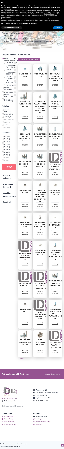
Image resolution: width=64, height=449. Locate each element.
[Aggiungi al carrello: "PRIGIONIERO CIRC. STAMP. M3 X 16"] (25, 233)
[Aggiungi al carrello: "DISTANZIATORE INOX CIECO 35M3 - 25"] (40, 173)
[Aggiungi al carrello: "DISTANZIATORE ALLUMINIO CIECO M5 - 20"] (55, 292)
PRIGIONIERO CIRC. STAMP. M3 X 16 (25, 225)
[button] (9, 59)
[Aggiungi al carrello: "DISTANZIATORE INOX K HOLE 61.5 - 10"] (55, 205)
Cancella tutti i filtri (9, 167)
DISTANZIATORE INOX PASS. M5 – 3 (55, 225)
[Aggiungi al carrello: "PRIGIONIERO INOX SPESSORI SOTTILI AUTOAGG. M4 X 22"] (55, 323)
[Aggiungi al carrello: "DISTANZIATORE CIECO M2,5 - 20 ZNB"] (25, 173)
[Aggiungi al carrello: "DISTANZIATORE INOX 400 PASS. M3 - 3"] (55, 145)
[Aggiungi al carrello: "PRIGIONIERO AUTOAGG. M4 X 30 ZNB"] (25, 117)
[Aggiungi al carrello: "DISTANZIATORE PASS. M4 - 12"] (25, 292)
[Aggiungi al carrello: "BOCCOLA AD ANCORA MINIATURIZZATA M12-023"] (25, 145)
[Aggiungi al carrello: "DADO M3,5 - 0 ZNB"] (25, 85)
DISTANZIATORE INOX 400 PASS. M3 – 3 (55, 136)
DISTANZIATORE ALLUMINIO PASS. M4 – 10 (55, 345)
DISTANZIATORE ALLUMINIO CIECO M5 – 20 (55, 283)
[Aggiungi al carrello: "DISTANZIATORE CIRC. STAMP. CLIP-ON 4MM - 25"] (25, 264)
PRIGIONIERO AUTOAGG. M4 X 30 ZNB (25, 104)
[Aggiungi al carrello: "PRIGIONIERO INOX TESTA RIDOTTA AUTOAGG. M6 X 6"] (55, 264)
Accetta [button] (58, 27)
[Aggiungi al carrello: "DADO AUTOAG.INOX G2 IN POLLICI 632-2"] (40, 323)
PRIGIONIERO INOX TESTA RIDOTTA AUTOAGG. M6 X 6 (55, 254)
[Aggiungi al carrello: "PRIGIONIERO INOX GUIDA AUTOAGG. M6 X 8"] (40, 233)
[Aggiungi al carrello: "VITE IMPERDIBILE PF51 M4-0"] (40, 351)
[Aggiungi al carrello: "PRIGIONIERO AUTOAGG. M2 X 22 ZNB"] (25, 351)
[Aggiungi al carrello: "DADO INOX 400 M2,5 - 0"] (25, 205)
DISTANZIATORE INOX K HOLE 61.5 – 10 (55, 192)
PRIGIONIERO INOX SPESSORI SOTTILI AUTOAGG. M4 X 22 (55, 313)
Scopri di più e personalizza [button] (11, 27)
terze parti (27, 10)
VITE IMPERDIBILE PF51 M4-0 (40, 342)
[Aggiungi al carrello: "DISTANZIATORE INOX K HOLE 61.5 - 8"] (40, 264)
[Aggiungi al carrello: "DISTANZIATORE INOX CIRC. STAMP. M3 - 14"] (55, 173)
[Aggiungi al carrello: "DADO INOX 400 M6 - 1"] (25, 323)
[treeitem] (9, 72)
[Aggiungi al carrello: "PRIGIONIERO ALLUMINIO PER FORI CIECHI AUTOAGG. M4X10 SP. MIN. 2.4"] (40, 205)
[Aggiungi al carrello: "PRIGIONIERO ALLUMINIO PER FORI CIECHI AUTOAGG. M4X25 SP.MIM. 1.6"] (40, 117)
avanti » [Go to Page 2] (22, 358)
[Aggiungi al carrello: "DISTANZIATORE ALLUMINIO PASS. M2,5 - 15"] (40, 292)
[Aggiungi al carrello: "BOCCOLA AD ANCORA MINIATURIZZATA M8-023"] (55, 85)
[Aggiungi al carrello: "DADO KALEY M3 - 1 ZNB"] (40, 85)
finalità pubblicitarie (49, 14)
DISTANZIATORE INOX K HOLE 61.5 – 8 (40, 252)
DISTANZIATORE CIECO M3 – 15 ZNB (40, 136)
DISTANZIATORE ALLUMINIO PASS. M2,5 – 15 (40, 286)
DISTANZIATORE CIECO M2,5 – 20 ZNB (25, 164)
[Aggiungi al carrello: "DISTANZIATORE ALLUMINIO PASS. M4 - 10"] (55, 351)
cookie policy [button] (7, 9)
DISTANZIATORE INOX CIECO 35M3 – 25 (40, 164)
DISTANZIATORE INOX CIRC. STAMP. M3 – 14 (55, 167)
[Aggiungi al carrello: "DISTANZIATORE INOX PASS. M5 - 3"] (55, 233)
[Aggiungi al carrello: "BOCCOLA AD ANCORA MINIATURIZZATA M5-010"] (55, 117)
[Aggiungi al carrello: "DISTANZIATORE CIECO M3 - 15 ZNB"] (40, 145)
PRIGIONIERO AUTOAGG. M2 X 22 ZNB (25, 342)
